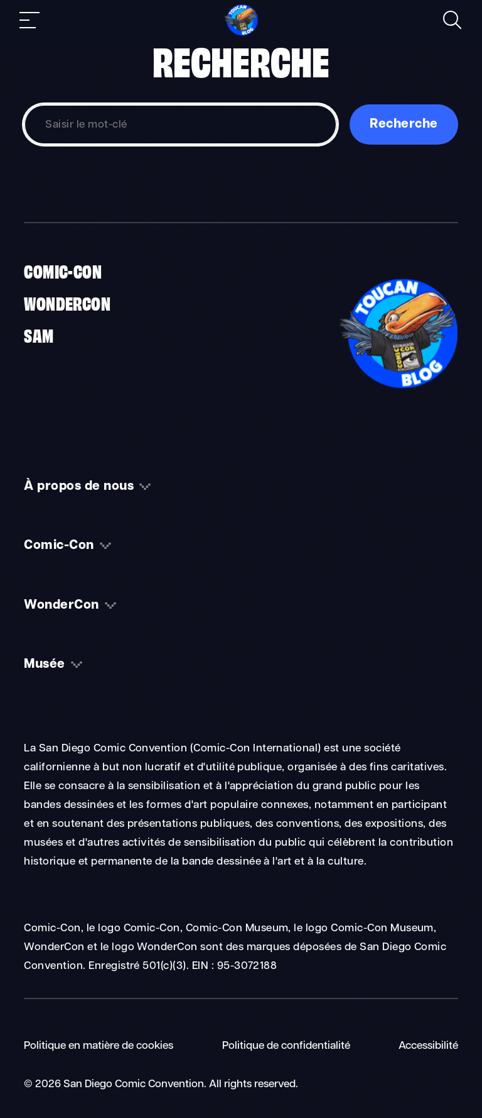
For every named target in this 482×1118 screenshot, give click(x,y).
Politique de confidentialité (286, 1046)
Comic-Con (63, 270)
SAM (38, 334)
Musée (44, 664)
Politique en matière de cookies (98, 1046)
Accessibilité (428, 1046)
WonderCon (67, 302)
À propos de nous (79, 486)
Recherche (403, 124)
